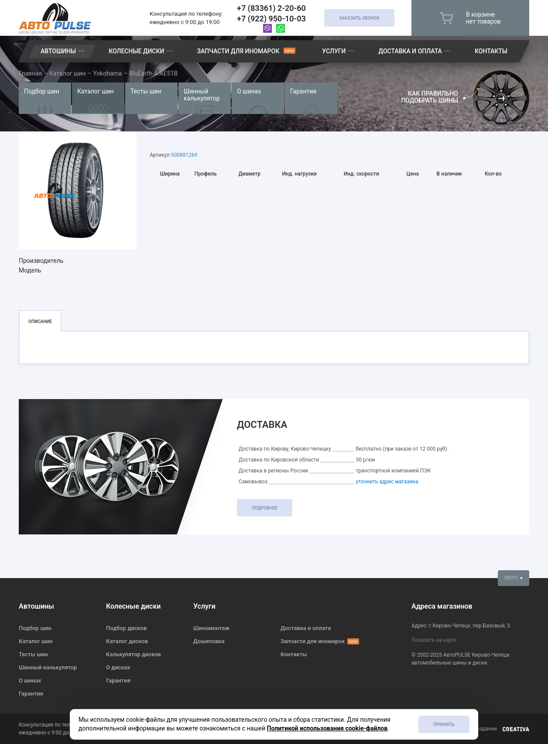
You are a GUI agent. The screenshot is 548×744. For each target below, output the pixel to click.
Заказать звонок (359, 18)
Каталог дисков (127, 641)
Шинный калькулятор (202, 95)
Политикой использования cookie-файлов (327, 728)
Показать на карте (434, 640)
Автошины (58, 51)
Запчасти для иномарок (238, 51)
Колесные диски (136, 51)
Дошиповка (209, 641)
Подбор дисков (126, 628)
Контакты (491, 51)
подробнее (264, 508)
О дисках (118, 667)
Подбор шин (41, 91)
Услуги (334, 51)
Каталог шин (95, 91)
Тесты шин (145, 91)
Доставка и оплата (410, 51)
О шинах (249, 91)
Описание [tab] (40, 321)
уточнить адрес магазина (387, 482)
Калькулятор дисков (133, 654)
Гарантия (303, 91)
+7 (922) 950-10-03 (271, 18)
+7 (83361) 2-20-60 (271, 8)
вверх (513, 577)
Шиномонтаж (211, 628)
